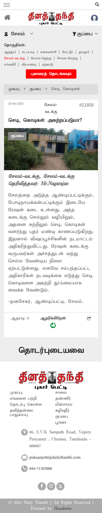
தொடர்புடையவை (51, 351)
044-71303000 (40, 468)
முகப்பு (16, 89)
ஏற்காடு (47, 64)
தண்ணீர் (63, 398)
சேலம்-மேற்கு (67, 58)
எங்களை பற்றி (23, 398)
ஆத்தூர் (10, 52)
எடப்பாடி (28, 52)
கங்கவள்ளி (48, 52)
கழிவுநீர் (62, 410)
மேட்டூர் (67, 52)
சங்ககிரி (10, 64)
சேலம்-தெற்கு (41, 58)
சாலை (61, 392)
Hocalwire (63, 508)
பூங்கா (60, 422)
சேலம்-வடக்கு (14, 58)
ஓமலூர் (84, 52)
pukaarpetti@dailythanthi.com (55, 457)
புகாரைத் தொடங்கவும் (51, 73)
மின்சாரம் (63, 404)
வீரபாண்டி (28, 64)
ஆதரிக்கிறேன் (53, 322)
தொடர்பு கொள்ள (26, 404)
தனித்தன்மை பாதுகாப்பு (21, 412)
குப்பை (38, 89)
